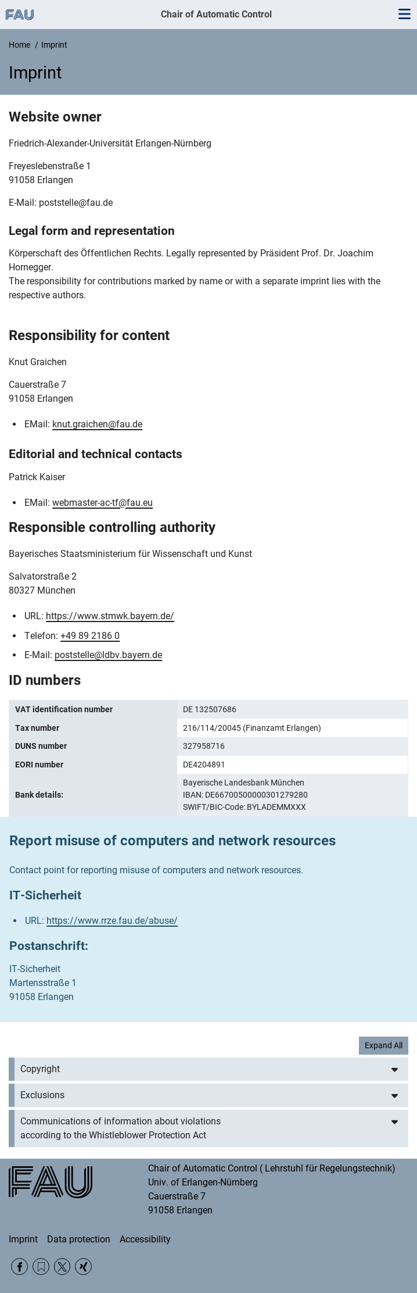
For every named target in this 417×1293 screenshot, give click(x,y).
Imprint (23, 1239)
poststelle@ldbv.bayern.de (108, 654)
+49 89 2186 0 (90, 635)
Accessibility (145, 1239)
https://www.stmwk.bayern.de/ (110, 616)
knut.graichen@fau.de (97, 424)
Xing (83, 1266)
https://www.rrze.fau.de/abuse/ (112, 920)
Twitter (62, 1266)
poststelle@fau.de (76, 202)
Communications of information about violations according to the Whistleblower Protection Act (120, 1128)
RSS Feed (41, 1266)
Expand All (383, 1045)
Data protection (78, 1239)
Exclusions (42, 1095)
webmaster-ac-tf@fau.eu (102, 502)
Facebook (19, 1266)
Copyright (40, 1068)
